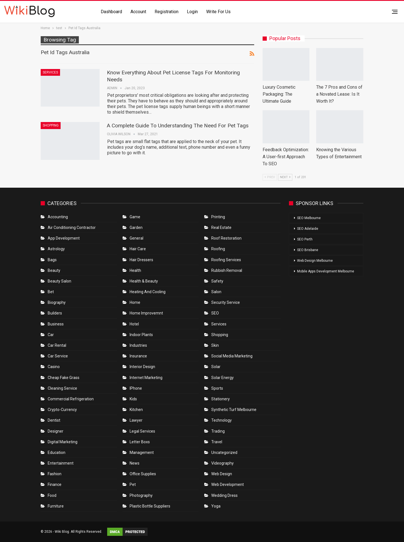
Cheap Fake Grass (63, 377)
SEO (215, 313)
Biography (57, 302)
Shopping (51, 125)
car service (58, 356)
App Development (64, 238)
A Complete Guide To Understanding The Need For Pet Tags (178, 125)
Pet (133, 484)
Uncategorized (224, 452)
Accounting (58, 217)
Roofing (218, 249)
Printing (218, 217)
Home (135, 302)
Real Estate (221, 227)
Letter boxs (140, 442)
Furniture (56, 506)
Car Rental (57, 345)
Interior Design (142, 366)
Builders (55, 313)
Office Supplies (143, 474)
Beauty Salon (59, 281)
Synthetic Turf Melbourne (233, 409)
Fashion (54, 474)
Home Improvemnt (146, 313)
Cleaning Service (62, 388)
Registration (166, 11)
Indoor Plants (141, 334)
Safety (217, 281)
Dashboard (111, 11)
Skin (215, 345)
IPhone (136, 388)
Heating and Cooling (148, 292)
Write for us (218, 11)
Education (56, 452)
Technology (221, 420)
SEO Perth (305, 239)
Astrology (56, 249)
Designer (55, 431)
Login (192, 11)
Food (52, 495)
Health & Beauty (144, 281)
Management (142, 452)
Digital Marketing (62, 442)
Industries (138, 345)
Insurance (138, 356)
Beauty (54, 270)
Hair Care (138, 249)
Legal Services (142, 431)
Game (135, 217)
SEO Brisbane (307, 250)
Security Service (225, 302)
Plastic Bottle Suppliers (150, 506)
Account (138, 11)
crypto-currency (62, 409)
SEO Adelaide (307, 229)
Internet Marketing (146, 377)
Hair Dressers (141, 260)
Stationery (220, 399)
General (136, 238)
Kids (133, 399)
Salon (216, 292)
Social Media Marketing (231, 356)
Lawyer (136, 420)
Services (50, 72)
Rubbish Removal (226, 270)
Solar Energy (222, 377)
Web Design (221, 474)
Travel (216, 442)
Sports (217, 388)
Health (135, 270)
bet (51, 292)
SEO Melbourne (309, 218)
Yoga (216, 506)
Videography (222, 463)
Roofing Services (226, 260)
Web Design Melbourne (315, 261)
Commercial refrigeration (71, 399)
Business (56, 324)
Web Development (227, 484)
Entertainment (61, 463)
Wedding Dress (224, 495)
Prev (270, 177)
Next (285, 177)
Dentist (54, 420)
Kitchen (136, 409)
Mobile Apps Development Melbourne (325, 271)
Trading (218, 431)
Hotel (134, 324)
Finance (54, 484)
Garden (136, 227)
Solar (216, 366)
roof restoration (226, 238)
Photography (141, 495)
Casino (54, 366)
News (134, 463)
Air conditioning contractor (72, 227)
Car (51, 334)
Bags (52, 260)
